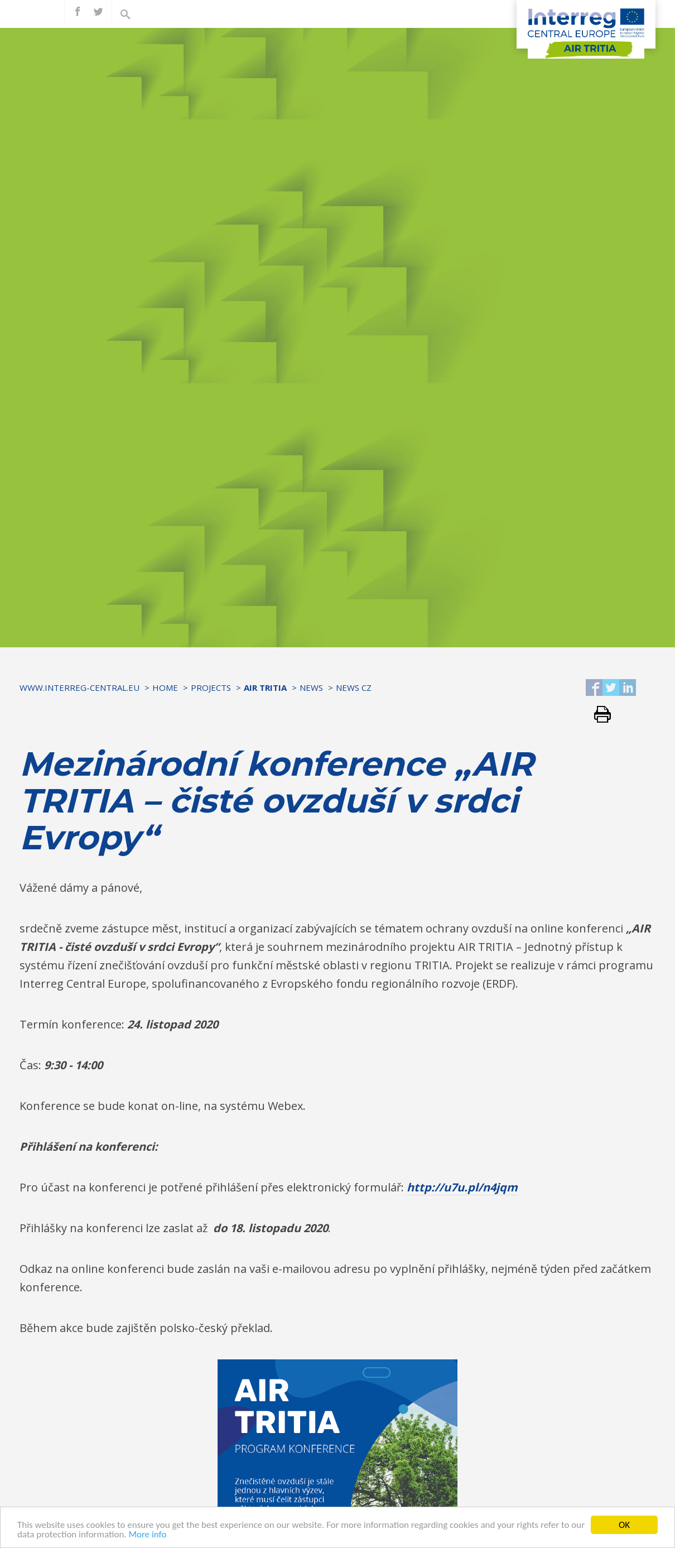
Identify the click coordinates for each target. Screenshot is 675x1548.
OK (624, 1525)
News (311, 687)
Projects (211, 687)
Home (165, 687)
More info (163, 1534)
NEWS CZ (354, 687)
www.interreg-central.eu (79, 687)
